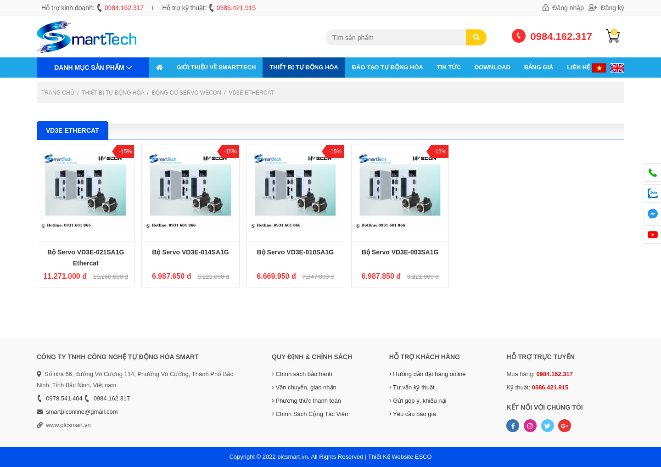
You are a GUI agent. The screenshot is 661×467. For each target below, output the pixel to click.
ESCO (423, 456)
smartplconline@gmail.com (82, 411)
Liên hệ (578, 67)
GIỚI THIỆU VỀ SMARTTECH (216, 67)
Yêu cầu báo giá (412, 414)
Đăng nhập (563, 7)
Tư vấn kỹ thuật (412, 387)
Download (492, 67)
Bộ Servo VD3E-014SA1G (190, 252)
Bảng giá (539, 67)
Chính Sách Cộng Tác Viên (310, 414)
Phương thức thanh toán (306, 400)
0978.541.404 (64, 398)
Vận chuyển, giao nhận (304, 387)
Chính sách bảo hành (302, 374)
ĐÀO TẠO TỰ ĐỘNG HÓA (387, 67)
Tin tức (449, 67)
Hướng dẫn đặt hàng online (427, 374)
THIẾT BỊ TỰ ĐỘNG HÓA (303, 67)
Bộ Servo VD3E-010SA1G (295, 252)
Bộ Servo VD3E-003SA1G (400, 252)
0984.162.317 (124, 7)
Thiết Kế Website (390, 456)
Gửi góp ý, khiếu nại (418, 400)
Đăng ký (606, 7)
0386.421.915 (236, 7)
